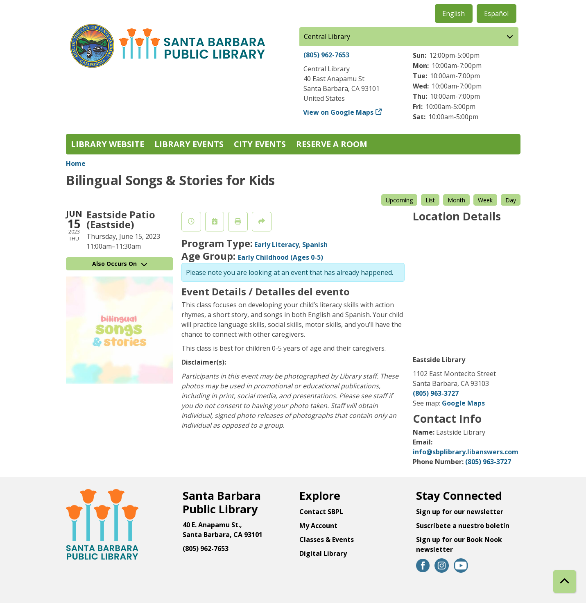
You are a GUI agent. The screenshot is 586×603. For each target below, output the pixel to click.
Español (496, 13)
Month (456, 200)
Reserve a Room (331, 144)
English (453, 13)
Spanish (315, 244)
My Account (318, 525)
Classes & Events (326, 539)
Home (76, 163)
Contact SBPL (321, 511)
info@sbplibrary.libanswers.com (465, 451)
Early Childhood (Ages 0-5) (280, 257)
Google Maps (463, 403)
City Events (260, 144)
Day (510, 200)
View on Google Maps (338, 112)
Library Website (107, 144)
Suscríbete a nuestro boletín (462, 525)
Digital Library (323, 553)
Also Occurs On (119, 263)
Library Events (189, 144)
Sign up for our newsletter (459, 511)
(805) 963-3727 (436, 393)
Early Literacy (276, 244)
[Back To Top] (564, 581)
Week (485, 200)
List (430, 200)
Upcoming (399, 200)
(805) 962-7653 (326, 54)
